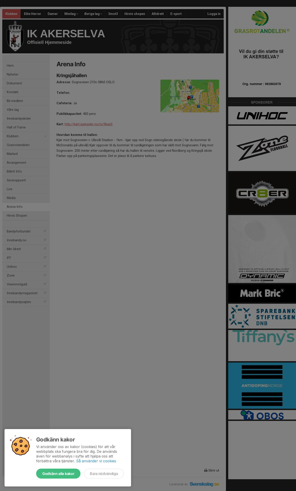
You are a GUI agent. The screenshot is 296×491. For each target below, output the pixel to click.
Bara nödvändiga (104, 473)
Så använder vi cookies (96, 461)
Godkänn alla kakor (58, 473)
